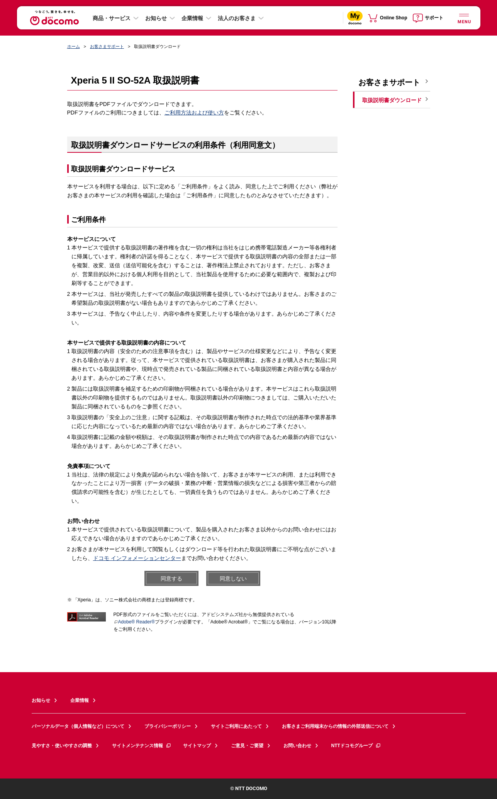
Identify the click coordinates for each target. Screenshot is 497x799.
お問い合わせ (297, 745)
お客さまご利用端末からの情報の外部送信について (335, 726)
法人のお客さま (237, 18)
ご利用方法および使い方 (194, 112)
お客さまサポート (107, 46)
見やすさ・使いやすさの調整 (62, 745)
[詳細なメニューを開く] (464, 17)
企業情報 (192, 18)
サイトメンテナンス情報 (141, 746)
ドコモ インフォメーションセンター (137, 558)
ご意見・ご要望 (247, 745)
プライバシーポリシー (167, 726)
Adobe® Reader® (134, 622)
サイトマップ (197, 745)
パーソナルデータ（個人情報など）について (78, 726)
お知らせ (156, 18)
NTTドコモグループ (356, 746)
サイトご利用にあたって (236, 726)
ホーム (73, 46)
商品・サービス (112, 18)
